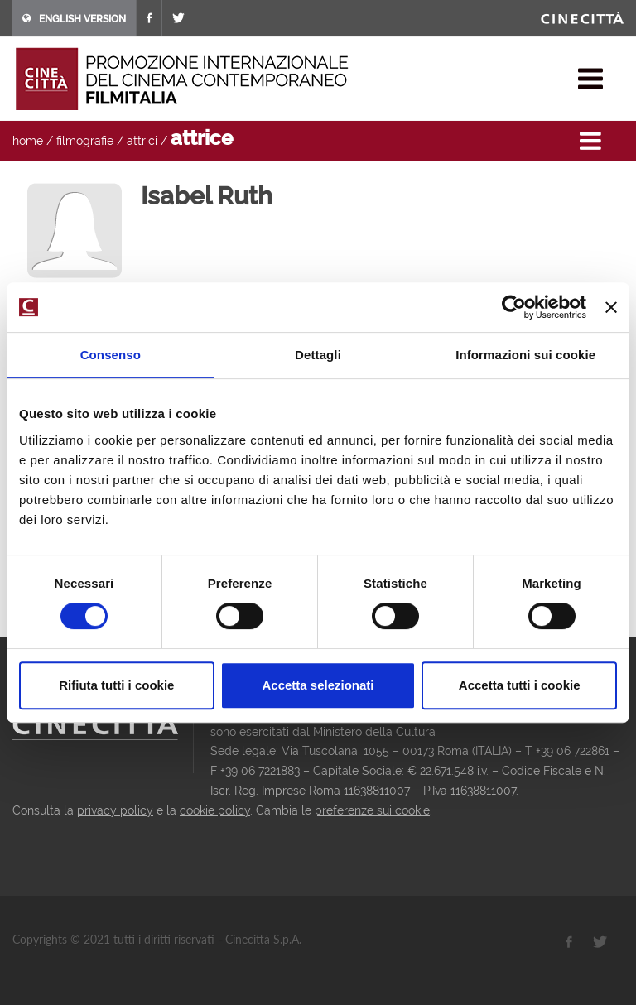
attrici (142, 140)
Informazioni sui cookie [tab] (525, 355)
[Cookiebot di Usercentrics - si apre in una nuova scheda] (513, 307)
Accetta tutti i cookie (520, 685)
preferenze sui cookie (372, 810)
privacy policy (115, 810)
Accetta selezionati (317, 685)
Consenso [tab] (110, 355)
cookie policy (215, 810)
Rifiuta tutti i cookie (116, 685)
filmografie (84, 140)
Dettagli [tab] (318, 355)
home (27, 140)
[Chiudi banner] (611, 307)
